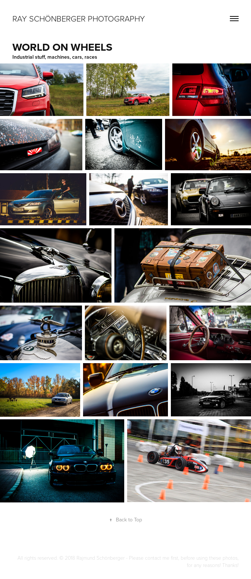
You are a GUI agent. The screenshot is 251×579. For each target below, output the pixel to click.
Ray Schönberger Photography (78, 18)
